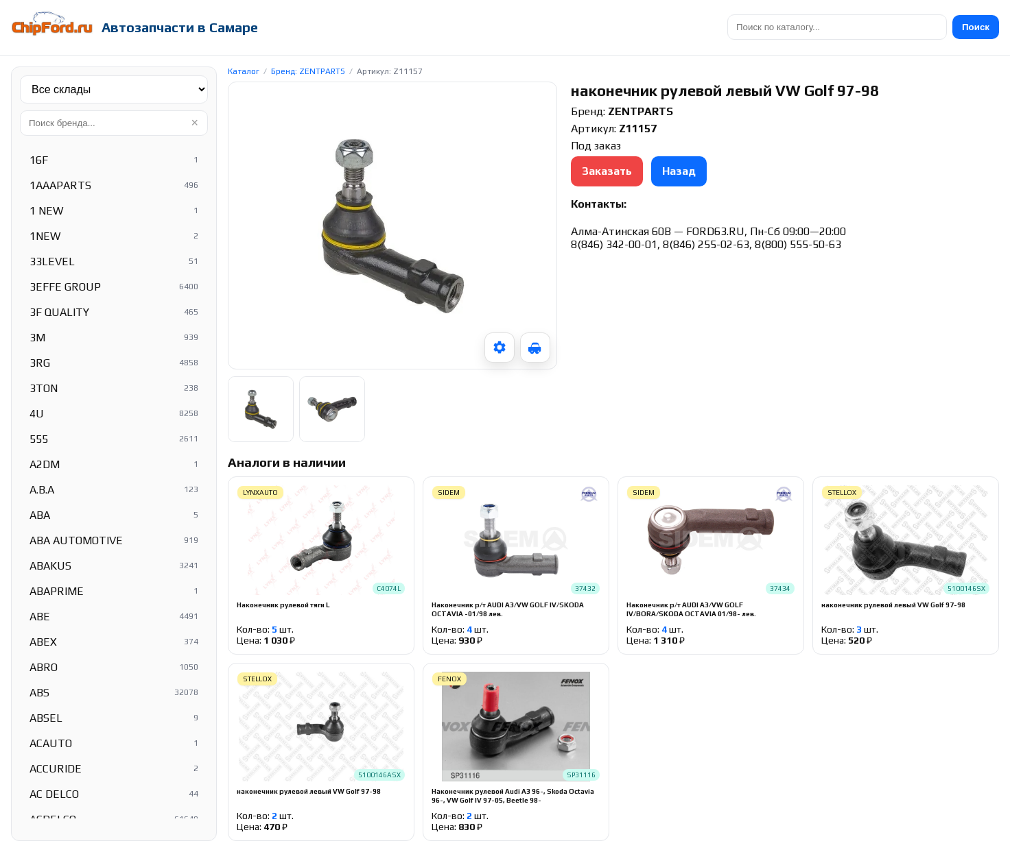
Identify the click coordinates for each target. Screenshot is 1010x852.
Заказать (607, 171)
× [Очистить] (194, 123)
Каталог (243, 71)
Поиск (975, 27)
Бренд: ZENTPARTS (308, 71)
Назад (679, 171)
